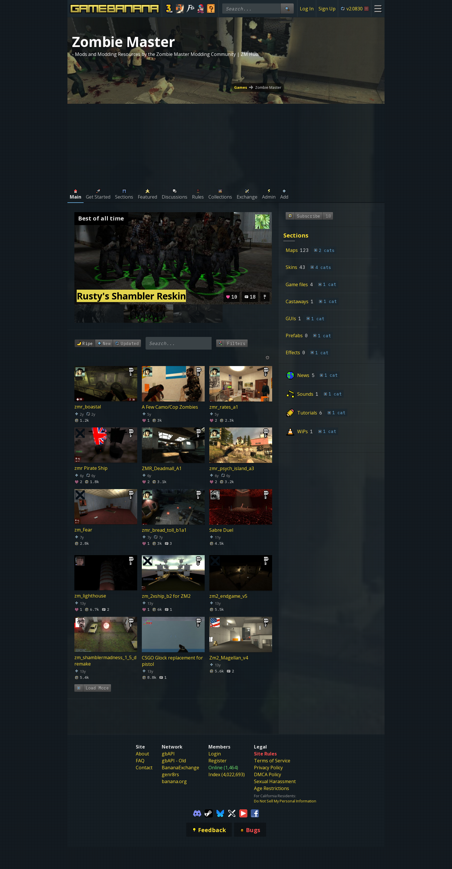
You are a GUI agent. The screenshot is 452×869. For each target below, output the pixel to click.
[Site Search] (287, 8)
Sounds (305, 394)
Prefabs (294, 335)
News (303, 375)
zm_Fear (83, 530)
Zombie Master (268, 87)
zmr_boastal (87, 407)
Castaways (297, 301)
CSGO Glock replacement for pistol (172, 660)
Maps (292, 250)
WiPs (302, 431)
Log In (307, 8)
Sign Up (327, 8)
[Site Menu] (378, 8)
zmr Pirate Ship (91, 468)
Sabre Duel (221, 530)
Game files (297, 284)
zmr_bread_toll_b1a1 (164, 530)
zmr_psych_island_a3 (231, 468)
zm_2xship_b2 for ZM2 (166, 596)
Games (240, 87)
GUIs (291, 318)
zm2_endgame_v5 (228, 596)
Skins (291, 267)
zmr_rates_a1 (223, 407)
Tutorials (307, 413)
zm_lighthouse (90, 596)
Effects (293, 352)
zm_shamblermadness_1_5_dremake (105, 660)
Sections (295, 235)
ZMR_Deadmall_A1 (162, 468)
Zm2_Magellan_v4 (228, 657)
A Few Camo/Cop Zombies (170, 407)
